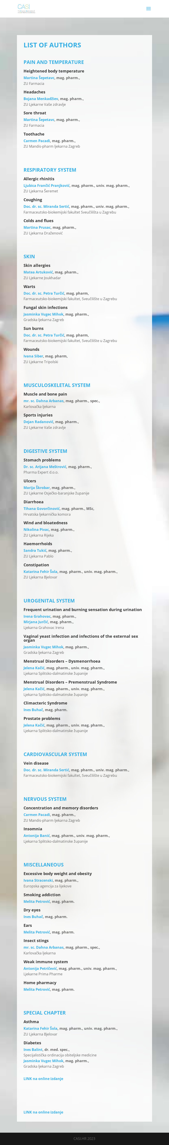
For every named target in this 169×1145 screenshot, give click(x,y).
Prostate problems (42, 718)
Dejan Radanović (38, 421)
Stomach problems (42, 460)
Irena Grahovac (37, 616)
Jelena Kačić (34, 667)
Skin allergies (37, 265)
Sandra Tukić (35, 550)
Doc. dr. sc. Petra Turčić (44, 293)
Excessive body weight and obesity (58, 873)
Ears (28, 925)
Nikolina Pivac (36, 529)
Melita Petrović (37, 901)
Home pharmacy (40, 982)
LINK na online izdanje (43, 1078)
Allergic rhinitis (39, 178)
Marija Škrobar (37, 487)
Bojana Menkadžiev (41, 98)
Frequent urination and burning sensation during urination (83, 609)
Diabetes (32, 1042)
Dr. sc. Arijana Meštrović (45, 466)
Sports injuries (38, 415)
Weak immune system (46, 961)
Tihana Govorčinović (42, 508)
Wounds (31, 349)
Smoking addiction (42, 894)
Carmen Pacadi (37, 140)
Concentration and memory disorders (61, 807)
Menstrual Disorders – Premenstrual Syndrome (70, 682)
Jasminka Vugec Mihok (43, 314)
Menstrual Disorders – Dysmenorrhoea (62, 661)
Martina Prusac (37, 227)
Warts (29, 286)
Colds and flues (38, 220)
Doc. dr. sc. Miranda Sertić (46, 206)
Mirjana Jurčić (36, 621)
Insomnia (33, 828)
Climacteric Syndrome (45, 703)
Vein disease (36, 763)
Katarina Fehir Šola (40, 571)
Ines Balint (33, 1049)
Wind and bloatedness (46, 522)
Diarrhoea (34, 501)
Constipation (36, 564)
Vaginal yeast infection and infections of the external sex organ (81, 638)
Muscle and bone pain (45, 394)
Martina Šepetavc (39, 77)
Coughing (33, 199)
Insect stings (36, 940)
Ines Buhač (33, 709)
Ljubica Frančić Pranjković (47, 185)
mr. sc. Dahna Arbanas (44, 400)
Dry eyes (32, 910)
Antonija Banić (37, 835)
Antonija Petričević (40, 968)
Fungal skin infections (46, 307)
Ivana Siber (33, 356)
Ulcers (30, 480)
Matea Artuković (38, 272)
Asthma (31, 1021)
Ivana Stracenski (38, 880)
